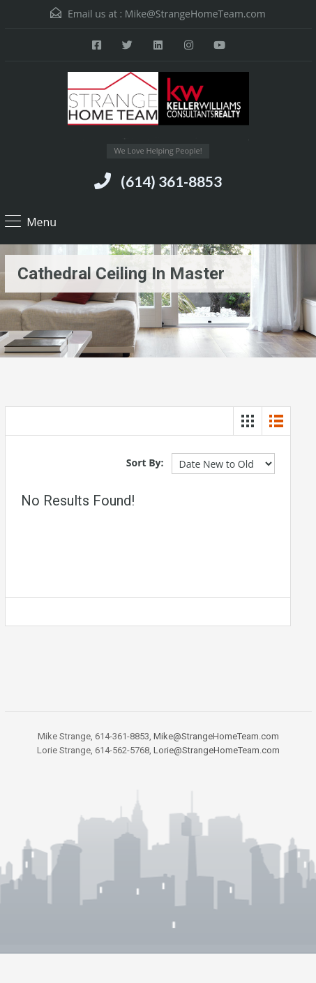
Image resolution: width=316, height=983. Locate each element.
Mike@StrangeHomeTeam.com (195, 13)
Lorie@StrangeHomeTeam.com (216, 750)
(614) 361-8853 (171, 181)
